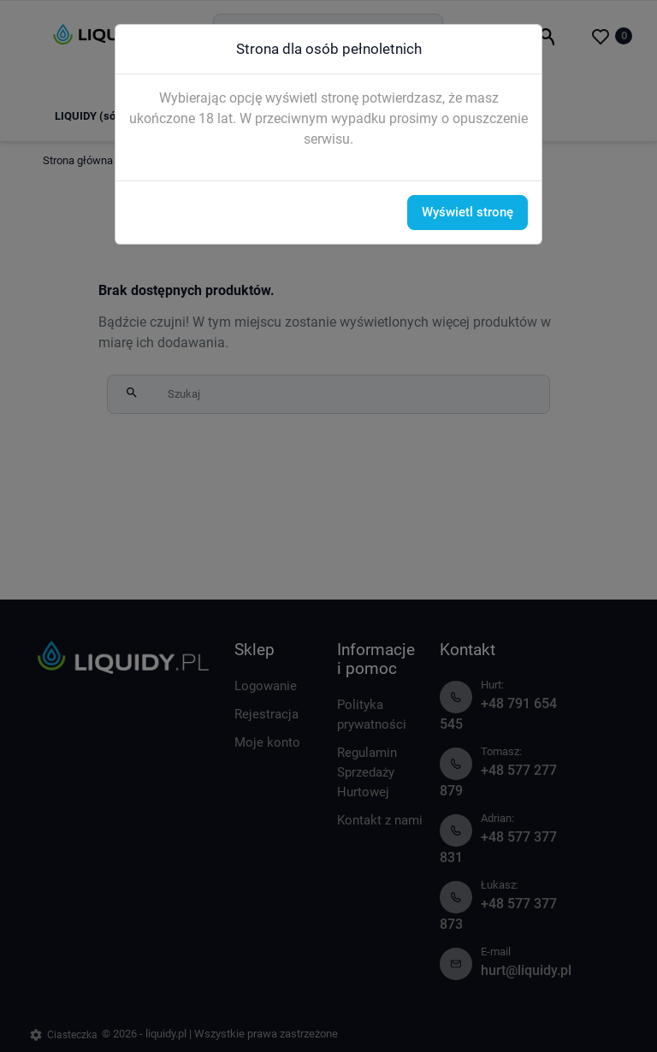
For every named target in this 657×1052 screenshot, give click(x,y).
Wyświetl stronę (467, 212)
